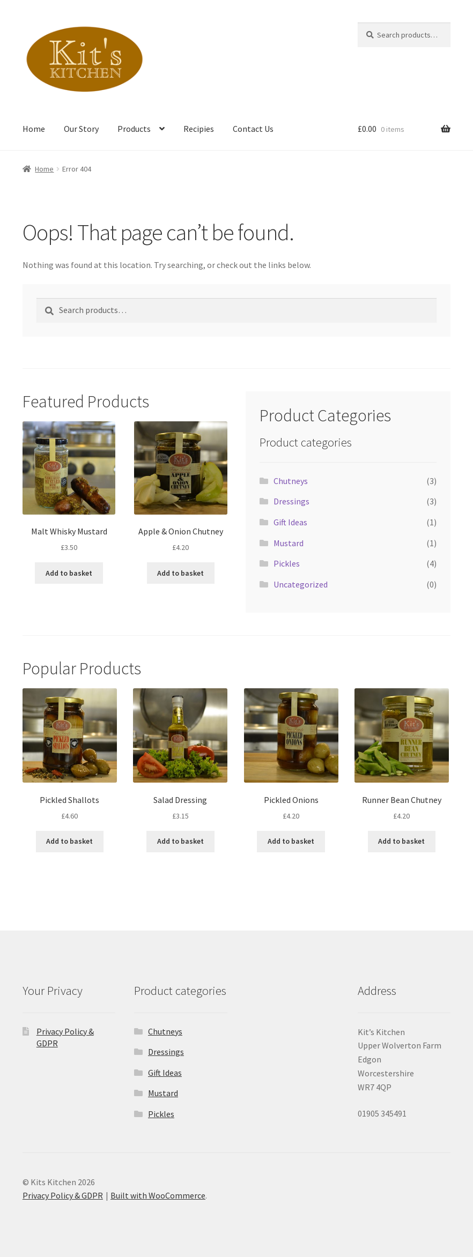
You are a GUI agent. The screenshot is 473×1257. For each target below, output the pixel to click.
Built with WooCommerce (157, 1195)
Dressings (291, 501)
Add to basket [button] (69, 573)
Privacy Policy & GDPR (63, 1195)
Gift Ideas (290, 522)
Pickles (287, 563)
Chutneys (291, 480)
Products (134, 128)
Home (34, 128)
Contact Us (253, 128)
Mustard (289, 543)
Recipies (198, 128)
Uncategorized (301, 584)
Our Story (81, 128)
